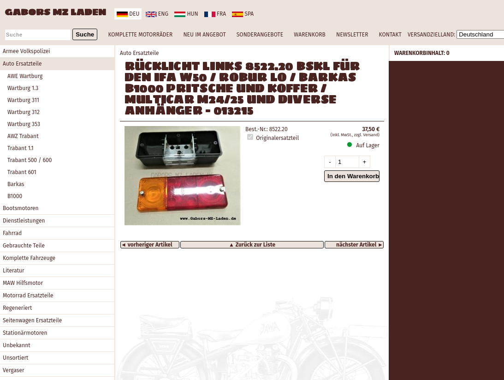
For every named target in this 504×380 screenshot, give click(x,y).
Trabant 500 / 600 (29, 160)
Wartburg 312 (23, 112)
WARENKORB (309, 34)
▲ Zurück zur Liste (252, 244)
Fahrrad (12, 233)
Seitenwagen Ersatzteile (32, 320)
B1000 (14, 196)
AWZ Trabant (22, 136)
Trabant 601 (21, 172)
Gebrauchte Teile (24, 245)
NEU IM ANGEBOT (204, 34)
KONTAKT (390, 34)
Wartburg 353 (23, 124)
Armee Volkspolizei (26, 51)
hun (186, 14)
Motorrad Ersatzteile (28, 295)
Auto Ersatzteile (22, 63)
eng (157, 14)
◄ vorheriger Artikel (146, 244)
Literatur (13, 270)
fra (215, 14)
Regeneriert (17, 308)
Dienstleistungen (24, 220)
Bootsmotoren (21, 208)
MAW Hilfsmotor (23, 283)
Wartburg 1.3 (22, 88)
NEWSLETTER (352, 34)
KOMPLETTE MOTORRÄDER (140, 34)
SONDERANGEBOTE (260, 34)
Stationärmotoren (25, 333)
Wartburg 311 (23, 100)
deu (128, 14)
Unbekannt (16, 345)
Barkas (15, 184)
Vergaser (13, 370)
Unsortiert (15, 358)
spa (243, 14)
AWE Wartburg (24, 76)
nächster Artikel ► (359, 244)
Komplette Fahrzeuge (29, 258)
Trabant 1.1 (20, 148)
